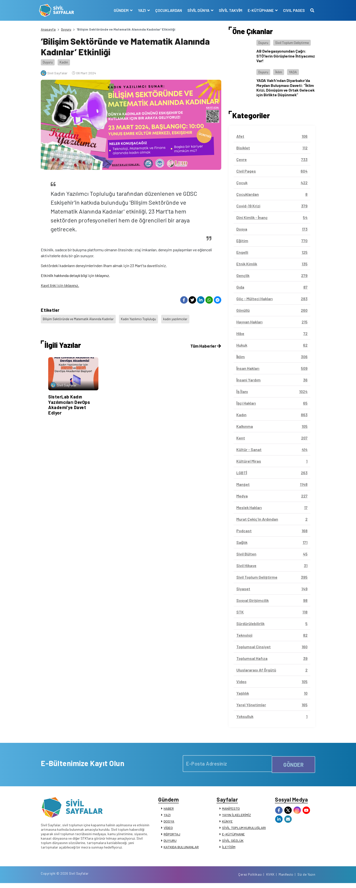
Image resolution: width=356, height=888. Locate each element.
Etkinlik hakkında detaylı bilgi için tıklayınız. (75, 275)
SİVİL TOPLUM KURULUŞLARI (244, 829)
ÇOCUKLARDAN (167, 10)
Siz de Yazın (306, 879)
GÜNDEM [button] (120, 10)
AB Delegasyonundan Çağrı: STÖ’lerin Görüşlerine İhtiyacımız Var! (285, 56)
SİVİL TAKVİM (229, 10)
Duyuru (66, 29)
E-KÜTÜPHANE (233, 836)
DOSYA (169, 823)
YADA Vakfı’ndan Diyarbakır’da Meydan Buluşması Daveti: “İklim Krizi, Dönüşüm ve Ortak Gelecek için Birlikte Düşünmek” (285, 87)
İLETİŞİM (228, 849)
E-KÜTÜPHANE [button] (259, 10)
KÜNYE (227, 823)
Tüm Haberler (205, 342)
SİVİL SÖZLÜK (233, 842)
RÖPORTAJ (172, 836)
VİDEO (168, 829)
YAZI (167, 816)
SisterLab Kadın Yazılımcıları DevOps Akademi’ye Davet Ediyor (69, 401)
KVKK (270, 879)
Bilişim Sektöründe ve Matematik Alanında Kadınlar (80, 318)
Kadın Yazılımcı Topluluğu (144, 318)
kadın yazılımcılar (181, 318)
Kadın (64, 62)
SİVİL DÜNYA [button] (197, 10)
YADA (293, 72)
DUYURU (170, 842)
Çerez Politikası (250, 879)
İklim (278, 72)
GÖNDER (293, 763)
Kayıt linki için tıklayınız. (60, 285)
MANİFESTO (231, 810)
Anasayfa (48, 29)
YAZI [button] (140, 10)
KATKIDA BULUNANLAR (181, 849)
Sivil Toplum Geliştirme (292, 42)
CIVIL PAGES (292, 10)
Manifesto (286, 879)
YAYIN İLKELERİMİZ (236, 816)
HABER (169, 810)
